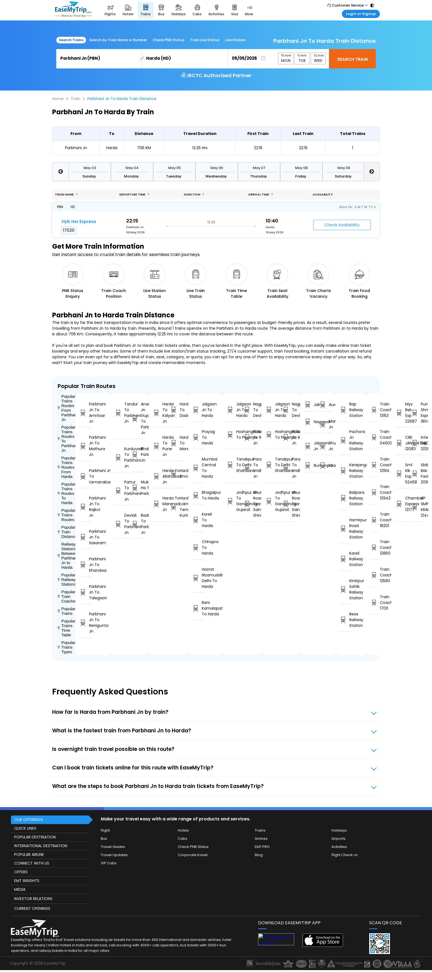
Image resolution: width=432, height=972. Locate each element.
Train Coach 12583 (374, 575)
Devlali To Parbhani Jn (121, 524)
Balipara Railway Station (345, 498)
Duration (194, 194)
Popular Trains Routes (66, 515)
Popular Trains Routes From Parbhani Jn (66, 408)
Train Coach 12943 (374, 492)
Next (371, 171)
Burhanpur (310, 465)
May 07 (259, 167)
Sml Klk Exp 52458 (402, 473)
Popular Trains (66, 611)
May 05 (174, 167)
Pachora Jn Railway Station (345, 440)
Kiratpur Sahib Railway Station (345, 589)
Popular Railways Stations (66, 579)
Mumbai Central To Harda (198, 467)
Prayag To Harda (198, 437)
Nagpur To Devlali (250, 409)
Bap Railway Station (345, 409)
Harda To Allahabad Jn (160, 476)
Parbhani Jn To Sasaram (85, 537)
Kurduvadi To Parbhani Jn (121, 457)
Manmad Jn (325, 424)
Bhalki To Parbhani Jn (138, 454)
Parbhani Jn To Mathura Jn (85, 446)
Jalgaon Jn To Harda (198, 409)
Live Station (235, 40)
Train (75, 98)
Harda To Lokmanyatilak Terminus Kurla (177, 506)
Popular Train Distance (66, 532)
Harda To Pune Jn (160, 446)
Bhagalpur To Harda (198, 495)
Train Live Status (204, 40)
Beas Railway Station (345, 619)
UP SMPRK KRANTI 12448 (417, 506)
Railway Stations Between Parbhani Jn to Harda (66, 556)
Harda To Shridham (177, 473)
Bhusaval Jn (325, 446)
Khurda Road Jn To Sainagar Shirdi (250, 504)
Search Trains (71, 40)
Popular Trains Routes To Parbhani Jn (66, 439)
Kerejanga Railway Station (345, 470)
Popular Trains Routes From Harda (66, 467)
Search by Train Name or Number (118, 40)
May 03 (90, 167)
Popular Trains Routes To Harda (66, 493)
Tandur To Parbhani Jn (121, 412)
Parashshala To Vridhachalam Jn (250, 467)
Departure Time (134, 194)
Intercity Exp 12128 (417, 443)
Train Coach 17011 (374, 602)
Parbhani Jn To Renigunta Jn (85, 622)
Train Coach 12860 (374, 547)
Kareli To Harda (198, 519)
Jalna (310, 404)
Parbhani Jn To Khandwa (85, 564)
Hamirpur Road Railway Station (345, 528)
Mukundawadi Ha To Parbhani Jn (138, 487)
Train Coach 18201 (374, 519)
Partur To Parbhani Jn (121, 490)
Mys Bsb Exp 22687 (402, 412)
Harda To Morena (177, 443)
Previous (60, 171)
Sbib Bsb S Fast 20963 (417, 473)
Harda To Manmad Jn (160, 503)
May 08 (301, 167)
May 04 (132, 167)
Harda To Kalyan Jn (160, 412)
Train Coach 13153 (374, 409)
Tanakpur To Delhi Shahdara (233, 464)
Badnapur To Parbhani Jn (138, 524)
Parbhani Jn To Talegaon (85, 592)
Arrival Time (260, 194)
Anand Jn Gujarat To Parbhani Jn (138, 418)
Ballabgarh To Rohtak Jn (250, 437)
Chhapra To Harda (198, 547)
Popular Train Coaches (66, 596)
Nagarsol (310, 422)
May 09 (344, 167)
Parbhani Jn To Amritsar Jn (85, 412)
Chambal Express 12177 (402, 503)
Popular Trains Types (66, 647)
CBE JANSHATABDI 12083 (402, 443)
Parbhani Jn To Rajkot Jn (85, 506)
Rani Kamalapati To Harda (198, 608)
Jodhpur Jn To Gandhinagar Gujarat (233, 501)
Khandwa (325, 465)
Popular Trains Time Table (66, 628)
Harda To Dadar (177, 409)
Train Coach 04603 (374, 437)
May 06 (217, 167)
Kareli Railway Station (345, 558)
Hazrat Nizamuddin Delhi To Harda (198, 578)
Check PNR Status (168, 40)
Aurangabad (325, 404)
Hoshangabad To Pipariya (233, 434)
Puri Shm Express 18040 (417, 412)
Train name (66, 194)
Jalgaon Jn (310, 446)
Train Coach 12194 (374, 464)
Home (58, 98)
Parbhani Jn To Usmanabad (85, 476)
